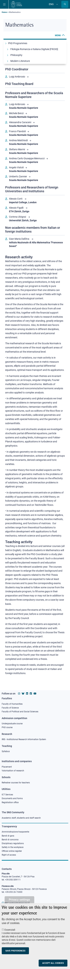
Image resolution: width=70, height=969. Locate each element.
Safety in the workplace (12, 847)
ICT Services (7, 794)
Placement (7, 767)
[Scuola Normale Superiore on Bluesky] (23, 693)
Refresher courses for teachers (16, 782)
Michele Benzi (16, 113)
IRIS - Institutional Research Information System (24, 739)
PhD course (7, 727)
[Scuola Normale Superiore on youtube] (35, 693)
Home (4, 12)
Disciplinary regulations (13, 843)
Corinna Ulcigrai (18, 216)
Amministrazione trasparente (15, 832)
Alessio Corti (16, 198)
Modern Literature (20, 61)
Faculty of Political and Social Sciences (20, 711)
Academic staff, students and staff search (21, 818)
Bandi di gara (8, 836)
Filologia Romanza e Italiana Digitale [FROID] (34, 49)
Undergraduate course (12, 723)
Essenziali (10, 935)
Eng (51, 4)
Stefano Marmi (17, 149)
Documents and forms (12, 798)
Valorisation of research (13, 770)
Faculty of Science (10, 708)
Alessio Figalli (16, 207)
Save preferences (15, 956)
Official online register (12, 851)
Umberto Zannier (18, 176)
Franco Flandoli (17, 131)
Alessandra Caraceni (20, 122)
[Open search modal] (64, 4)
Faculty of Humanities (12, 704)
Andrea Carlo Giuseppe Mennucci (27, 158)
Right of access (9, 855)
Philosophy (16, 55)
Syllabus (6, 751)
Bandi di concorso (10, 839)
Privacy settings (19, 905)
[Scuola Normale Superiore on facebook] (31, 693)
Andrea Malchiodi (18, 140)
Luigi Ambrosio (17, 76)
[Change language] (57, 4)
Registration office (10, 802)
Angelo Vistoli (16, 167)
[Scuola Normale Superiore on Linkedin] (27, 693)
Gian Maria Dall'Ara (19, 238)
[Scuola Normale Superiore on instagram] (19, 693)
